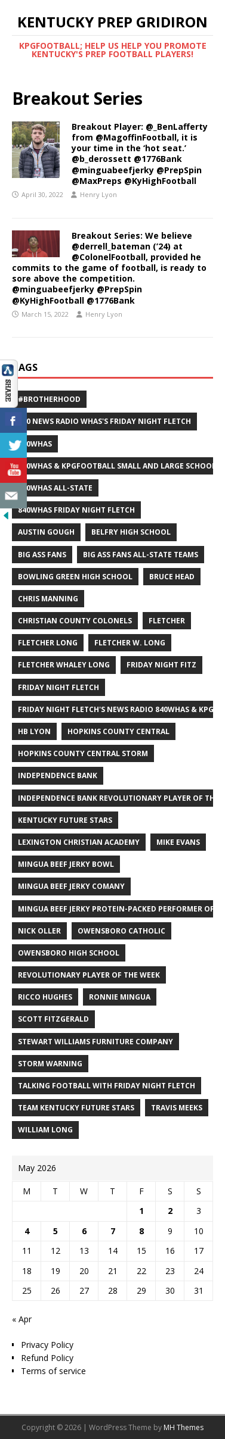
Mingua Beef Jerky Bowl (66, 864)
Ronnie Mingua (119, 997)
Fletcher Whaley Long (64, 665)
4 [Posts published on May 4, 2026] (26, 1231)
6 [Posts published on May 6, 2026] (84, 1231)
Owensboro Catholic (121, 931)
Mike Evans (178, 842)
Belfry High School (131, 532)
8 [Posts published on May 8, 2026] (141, 1231)
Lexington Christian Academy (79, 842)
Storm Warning (50, 1064)
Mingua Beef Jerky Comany (71, 886)
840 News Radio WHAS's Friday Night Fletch (104, 421)
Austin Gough (46, 532)
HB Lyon (34, 731)
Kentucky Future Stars (65, 820)
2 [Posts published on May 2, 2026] (170, 1210)
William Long (45, 1130)
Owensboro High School (68, 953)
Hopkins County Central (118, 731)
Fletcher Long (48, 643)
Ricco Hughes (45, 997)
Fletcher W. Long (129, 643)
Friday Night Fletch (58, 687)
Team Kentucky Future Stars (76, 1108)
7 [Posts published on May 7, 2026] (112, 1231)
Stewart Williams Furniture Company (95, 1042)
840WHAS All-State (55, 488)
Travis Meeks (176, 1108)
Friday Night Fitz (161, 665)
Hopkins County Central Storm (83, 753)
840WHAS (35, 444)
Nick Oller (39, 931)
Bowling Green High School (75, 577)
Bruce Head (172, 577)
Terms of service (53, 1370)
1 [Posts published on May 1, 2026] (141, 1210)
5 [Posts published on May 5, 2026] (55, 1231)
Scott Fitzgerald (53, 1019)
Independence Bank (57, 775)
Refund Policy (47, 1357)
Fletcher (167, 621)
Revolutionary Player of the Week (89, 975)
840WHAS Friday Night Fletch (76, 510)
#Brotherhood (49, 399)
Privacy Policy (47, 1344)
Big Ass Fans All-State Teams (140, 555)
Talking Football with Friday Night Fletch (106, 1086)
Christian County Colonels (75, 621)
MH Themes (184, 1427)
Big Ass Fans (42, 555)
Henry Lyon (98, 194)
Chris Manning (48, 599)
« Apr (22, 1319)
